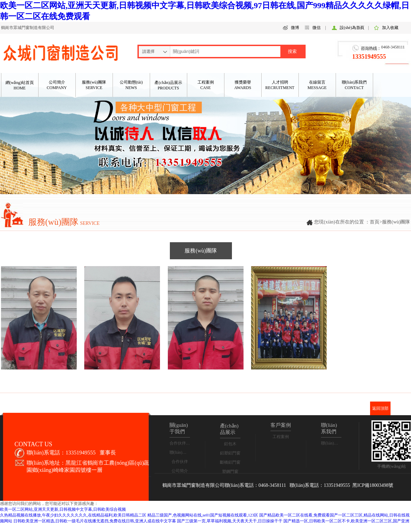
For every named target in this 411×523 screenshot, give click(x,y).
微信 (316, 27)
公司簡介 (180, 470)
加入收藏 (390, 27)
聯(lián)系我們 (182, 452)
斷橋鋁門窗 (230, 462)
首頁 (374, 221)
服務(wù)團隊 (201, 250)
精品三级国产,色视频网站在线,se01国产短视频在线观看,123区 (202, 515)
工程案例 (281, 436)
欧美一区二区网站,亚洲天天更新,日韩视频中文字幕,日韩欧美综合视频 (63, 509)
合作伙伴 (180, 461)
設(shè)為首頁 (352, 27)
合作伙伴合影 (182, 443)
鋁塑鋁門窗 (230, 453)
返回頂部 (380, 408)
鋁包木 (230, 443)
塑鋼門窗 (230, 471)
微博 (295, 27)
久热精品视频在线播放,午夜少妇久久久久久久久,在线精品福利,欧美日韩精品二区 (73, 515)
